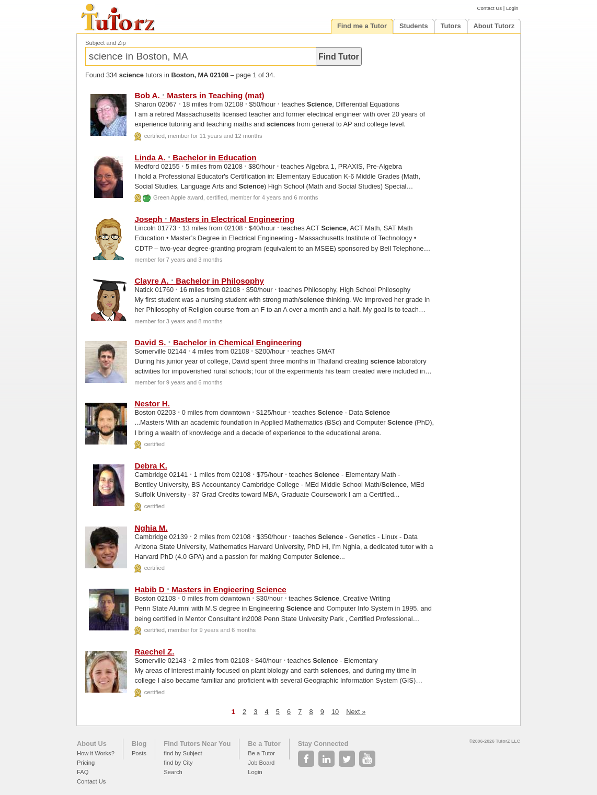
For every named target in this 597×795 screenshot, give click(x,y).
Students (413, 26)
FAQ (82, 772)
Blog (139, 743)
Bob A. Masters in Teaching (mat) (199, 95)
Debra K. (150, 465)
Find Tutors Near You (197, 743)
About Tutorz (494, 26)
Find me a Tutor (362, 26)
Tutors (451, 26)
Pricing (86, 762)
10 (335, 712)
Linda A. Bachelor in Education (195, 157)
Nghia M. (150, 527)
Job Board (261, 762)
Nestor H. (152, 403)
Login (512, 8)
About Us (92, 743)
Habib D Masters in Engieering (210, 589)
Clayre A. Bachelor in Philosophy (199, 280)
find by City (178, 762)
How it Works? (95, 753)
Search (173, 772)
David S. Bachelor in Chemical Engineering (218, 342)
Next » (355, 712)
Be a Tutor (264, 743)
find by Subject (183, 753)
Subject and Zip (105, 43)
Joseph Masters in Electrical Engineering (214, 219)
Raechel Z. (154, 651)
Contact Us (489, 8)
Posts (139, 753)
